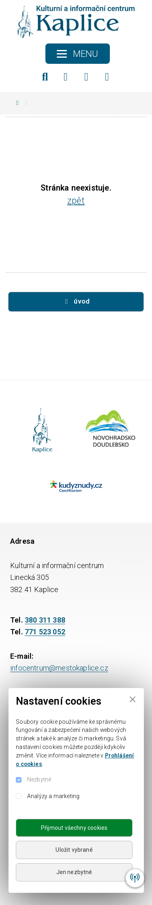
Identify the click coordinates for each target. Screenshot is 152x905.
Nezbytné (39, 779)
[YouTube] (107, 76)
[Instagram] (86, 76)
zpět (76, 200)
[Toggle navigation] (77, 53)
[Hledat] (45, 76)
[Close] (132, 699)
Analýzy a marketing (53, 796)
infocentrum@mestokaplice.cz (59, 668)
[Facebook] (66, 76)
